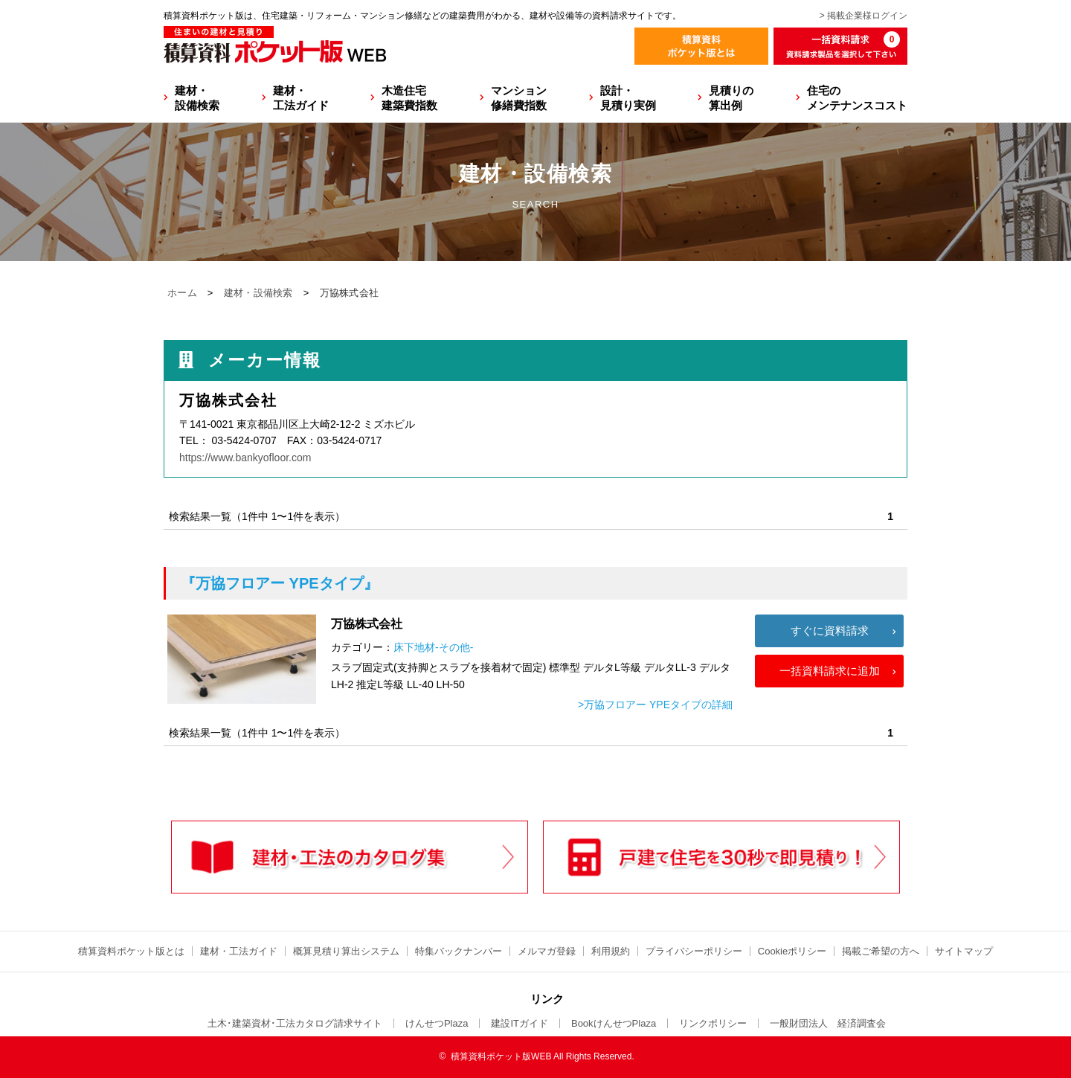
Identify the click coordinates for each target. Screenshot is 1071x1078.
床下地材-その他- (433, 647)
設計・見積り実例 (628, 98)
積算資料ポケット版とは (131, 951)
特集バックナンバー (458, 951)
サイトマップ (964, 951)
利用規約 (610, 951)
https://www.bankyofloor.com (245, 457)
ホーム (182, 292)
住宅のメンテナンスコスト (857, 98)
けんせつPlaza (437, 1023)
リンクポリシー (713, 1023)
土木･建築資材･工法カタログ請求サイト (295, 1023)
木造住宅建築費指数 (409, 98)
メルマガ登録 (547, 951)
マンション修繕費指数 (519, 98)
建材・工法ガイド (301, 98)
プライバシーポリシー (694, 951)
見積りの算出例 (731, 98)
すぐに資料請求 (830, 630)
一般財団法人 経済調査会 (828, 1023)
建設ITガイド (519, 1023)
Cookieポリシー (792, 951)
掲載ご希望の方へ (880, 951)
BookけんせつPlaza (613, 1023)
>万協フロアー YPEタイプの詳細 (655, 704)
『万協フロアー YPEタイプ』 (280, 583)
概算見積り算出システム (346, 951)
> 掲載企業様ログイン (863, 15)
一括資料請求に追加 (829, 670)
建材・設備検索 (197, 98)
